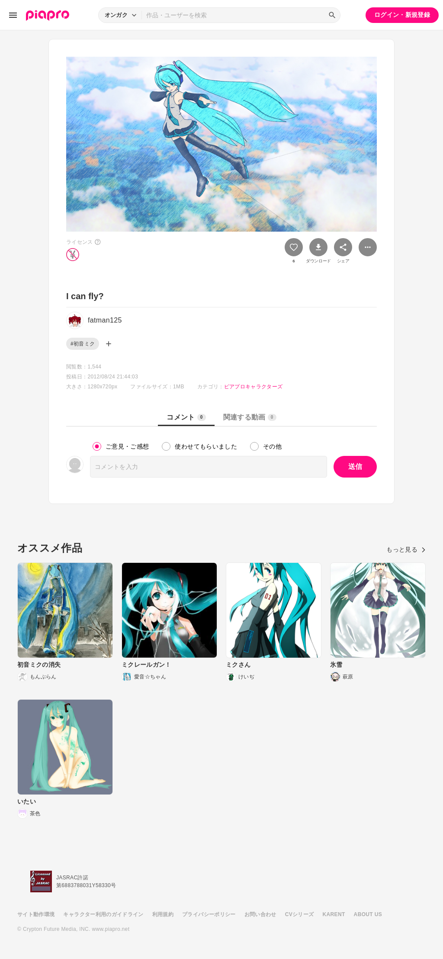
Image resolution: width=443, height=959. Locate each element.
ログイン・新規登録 (402, 14)
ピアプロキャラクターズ (253, 387)
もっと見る (406, 549)
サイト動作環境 (36, 914)
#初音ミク (83, 344)
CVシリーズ (299, 914)
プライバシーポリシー (209, 914)
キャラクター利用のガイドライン (103, 914)
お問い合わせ (260, 914)
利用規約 (162, 914)
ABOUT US (368, 914)
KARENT (334, 914)
